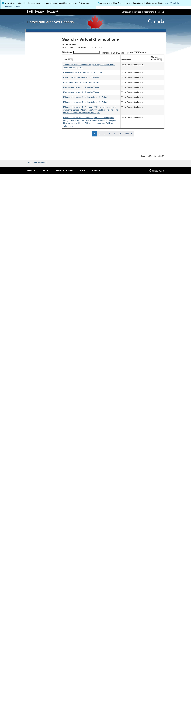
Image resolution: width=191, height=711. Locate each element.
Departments (149, 12)
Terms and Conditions (36, 163)
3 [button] (105, 133)
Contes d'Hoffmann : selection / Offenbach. (81, 77)
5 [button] (115, 133)
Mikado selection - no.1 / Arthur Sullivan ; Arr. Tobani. (85, 97)
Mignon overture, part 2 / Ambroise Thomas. (82, 92)
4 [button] (110, 133)
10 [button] (121, 133)
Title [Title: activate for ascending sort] (68, 60)
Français (160, 12)
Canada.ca (126, 12)
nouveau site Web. (13, 6)
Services (137, 12)
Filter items (81, 52)
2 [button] (100, 133)
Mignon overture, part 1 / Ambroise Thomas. (82, 87)
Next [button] (127, 134)
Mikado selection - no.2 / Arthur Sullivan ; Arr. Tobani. (85, 102)
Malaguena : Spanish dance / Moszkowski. (81, 82)
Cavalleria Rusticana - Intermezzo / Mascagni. (83, 72)
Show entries (137, 52)
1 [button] (95, 133)
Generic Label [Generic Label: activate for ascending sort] (156, 58)
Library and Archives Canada (50, 22)
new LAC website (172, 3)
